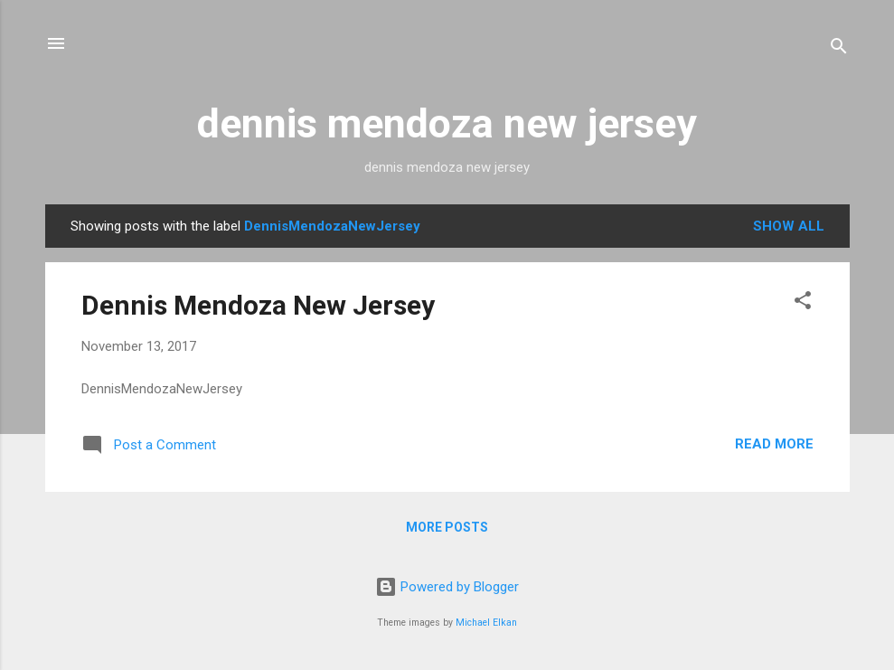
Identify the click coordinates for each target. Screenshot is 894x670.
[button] (803, 303)
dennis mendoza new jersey (447, 123)
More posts (447, 527)
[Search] (839, 49)
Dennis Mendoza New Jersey (258, 305)
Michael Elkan (486, 622)
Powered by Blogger (447, 587)
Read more (774, 444)
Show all (788, 226)
